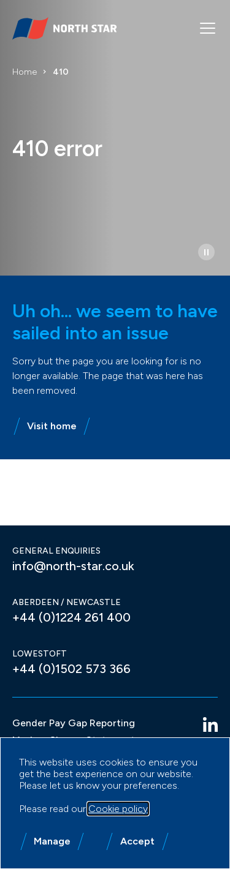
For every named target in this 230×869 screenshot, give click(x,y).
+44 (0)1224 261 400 (71, 617)
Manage (52, 841)
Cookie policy (118, 808)
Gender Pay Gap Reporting (73, 723)
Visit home (52, 426)
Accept (137, 841)
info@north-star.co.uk (73, 566)
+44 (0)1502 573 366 (71, 668)
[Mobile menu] (207, 28)
